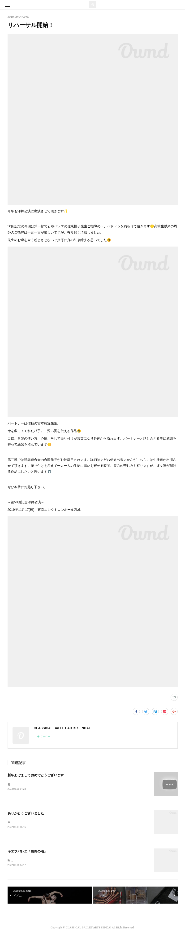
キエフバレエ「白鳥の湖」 (27, 852)
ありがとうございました (26, 814)
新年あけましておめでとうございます (36, 775)
